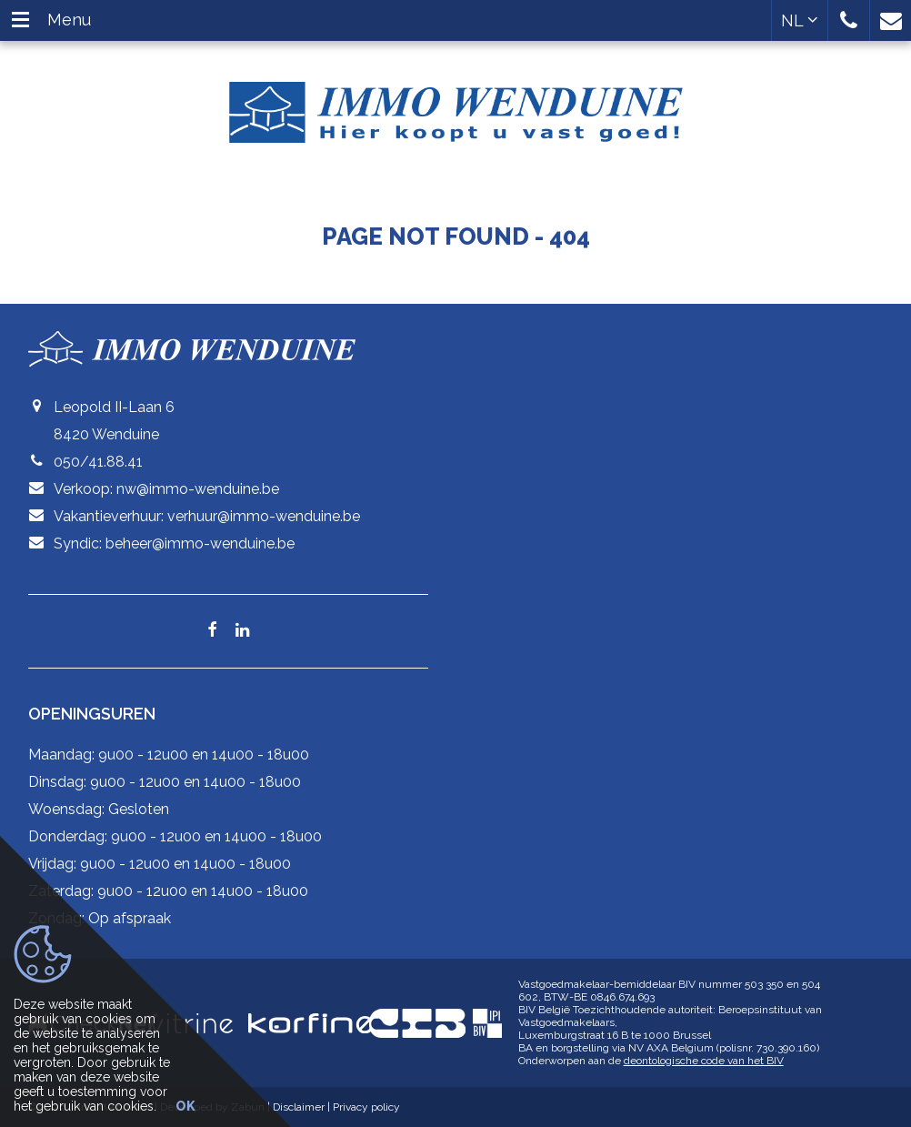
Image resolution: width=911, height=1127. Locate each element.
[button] (848, 20)
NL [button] (799, 20)
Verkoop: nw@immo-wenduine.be (166, 489)
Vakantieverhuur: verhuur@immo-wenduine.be (207, 516)
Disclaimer (299, 1107)
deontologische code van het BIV (704, 1060)
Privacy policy (366, 1107)
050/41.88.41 (98, 461)
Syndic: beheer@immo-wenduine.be (174, 543)
